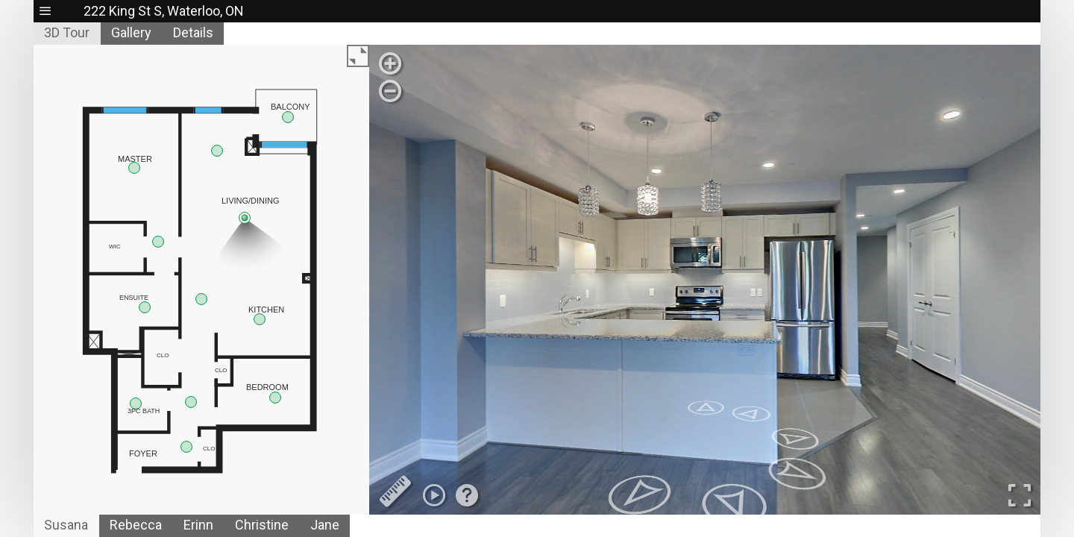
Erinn (198, 525)
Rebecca (136, 525)
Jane (324, 525)
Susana (66, 525)
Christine (262, 525)
